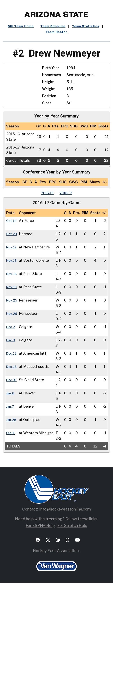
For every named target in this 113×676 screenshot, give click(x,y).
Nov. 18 (12, 296)
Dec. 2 (11, 370)
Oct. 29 (12, 239)
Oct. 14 (12, 221)
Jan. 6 (10, 464)
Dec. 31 (12, 445)
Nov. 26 (12, 352)
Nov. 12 (12, 258)
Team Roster (56, 32)
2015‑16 (46, 193)
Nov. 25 (12, 333)
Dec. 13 (12, 408)
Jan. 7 (10, 483)
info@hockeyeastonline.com (65, 602)
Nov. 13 (12, 277)
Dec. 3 (11, 389)
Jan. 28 (12, 502)
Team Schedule (53, 26)
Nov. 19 (12, 314)
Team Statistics (85, 26)
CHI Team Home (21, 26)
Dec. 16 (12, 427)
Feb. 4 (11, 520)
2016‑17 (67, 193)
